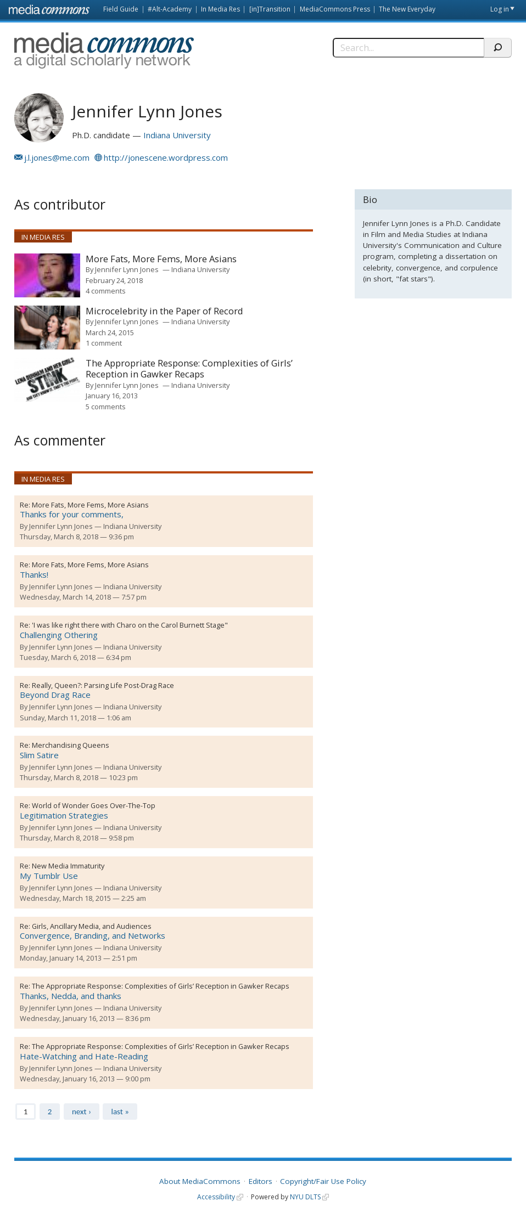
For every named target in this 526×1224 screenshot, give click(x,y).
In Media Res (220, 9)
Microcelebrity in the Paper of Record (164, 311)
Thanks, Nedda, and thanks (70, 995)
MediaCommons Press (335, 9)
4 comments (106, 291)
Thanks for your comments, (72, 514)
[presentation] (47, 275)
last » (119, 1111)
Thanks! (34, 574)
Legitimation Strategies (64, 815)
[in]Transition (269, 9)
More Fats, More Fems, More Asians (161, 259)
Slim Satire (39, 754)
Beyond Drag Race (55, 694)
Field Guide (120, 9)
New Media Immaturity (68, 866)
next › (81, 1111)
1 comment (104, 343)
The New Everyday (407, 9)
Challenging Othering (59, 634)
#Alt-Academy (170, 9)
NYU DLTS (305, 1197)
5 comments (106, 406)
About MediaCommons (199, 1181)
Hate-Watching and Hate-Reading (84, 1056)
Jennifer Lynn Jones (127, 269)
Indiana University (177, 134)
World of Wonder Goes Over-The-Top (93, 805)
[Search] (408, 48)
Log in (499, 9)
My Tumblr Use (49, 875)
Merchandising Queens (70, 745)
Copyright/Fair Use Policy (323, 1181)
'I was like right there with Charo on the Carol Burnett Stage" (130, 625)
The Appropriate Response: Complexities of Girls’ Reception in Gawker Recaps (189, 369)
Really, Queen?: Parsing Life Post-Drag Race (103, 685)
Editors (260, 1181)
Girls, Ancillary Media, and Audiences (92, 926)
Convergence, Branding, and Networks (92, 935)
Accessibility (216, 1197)
